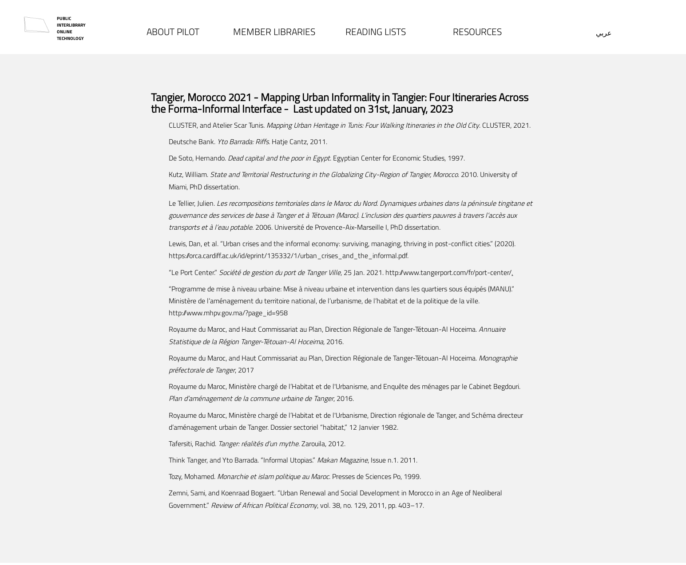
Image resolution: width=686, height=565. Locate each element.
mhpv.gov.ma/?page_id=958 (246, 312)
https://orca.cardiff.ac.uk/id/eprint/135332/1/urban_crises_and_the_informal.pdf (288, 255)
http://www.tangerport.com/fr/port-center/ (448, 272)
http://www (185, 312)
